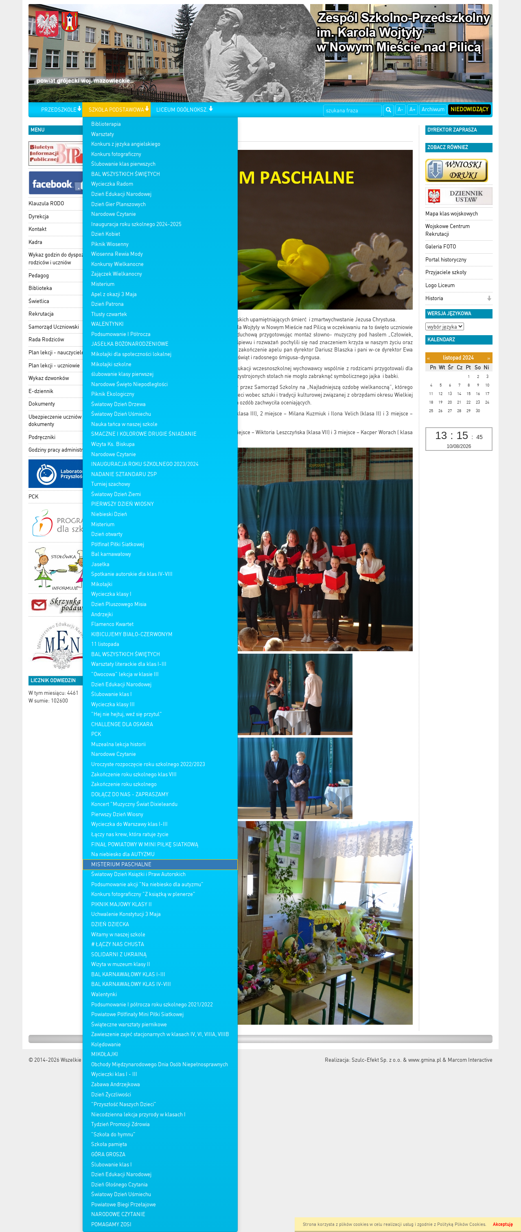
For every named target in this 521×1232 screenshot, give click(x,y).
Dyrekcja (38, 216)
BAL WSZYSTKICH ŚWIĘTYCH (125, 174)
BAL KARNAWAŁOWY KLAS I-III (128, 974)
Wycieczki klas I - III (114, 1074)
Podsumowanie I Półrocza (121, 334)
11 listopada (105, 644)
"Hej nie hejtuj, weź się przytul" (126, 714)
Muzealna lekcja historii (118, 744)
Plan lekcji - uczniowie (54, 365)
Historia (434, 298)
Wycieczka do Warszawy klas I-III (129, 824)
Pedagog (38, 275)
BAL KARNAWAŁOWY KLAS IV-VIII (131, 984)
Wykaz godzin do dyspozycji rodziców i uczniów (59, 259)
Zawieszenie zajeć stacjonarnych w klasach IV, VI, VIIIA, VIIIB (160, 1034)
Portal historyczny (445, 260)
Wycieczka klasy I (111, 594)
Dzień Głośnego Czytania (119, 1184)
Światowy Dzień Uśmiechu (121, 414)
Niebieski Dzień (109, 514)
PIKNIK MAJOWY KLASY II (121, 904)
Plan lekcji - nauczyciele (56, 352)
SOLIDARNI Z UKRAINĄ (119, 954)
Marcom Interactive (470, 1060)
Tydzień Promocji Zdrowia (120, 1124)
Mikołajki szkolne (111, 364)
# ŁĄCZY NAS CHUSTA (117, 944)
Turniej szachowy (110, 484)
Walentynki (104, 994)
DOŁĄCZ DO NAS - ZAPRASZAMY (130, 794)
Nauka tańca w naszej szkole (124, 424)
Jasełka (100, 564)
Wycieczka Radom (112, 184)
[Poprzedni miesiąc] (428, 358)
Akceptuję (503, 1224)
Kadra (35, 242)
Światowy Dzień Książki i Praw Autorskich (138, 874)
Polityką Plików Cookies (461, 1224)
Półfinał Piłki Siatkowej (117, 544)
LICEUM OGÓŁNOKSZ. (182, 110)
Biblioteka (40, 288)
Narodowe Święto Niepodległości (129, 384)
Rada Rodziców (46, 339)
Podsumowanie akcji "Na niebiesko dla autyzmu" (147, 884)
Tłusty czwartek (109, 314)
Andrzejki (102, 614)
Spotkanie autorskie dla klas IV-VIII (132, 574)
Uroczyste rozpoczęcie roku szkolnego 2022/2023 (148, 764)
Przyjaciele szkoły (445, 272)
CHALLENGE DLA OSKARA (122, 724)
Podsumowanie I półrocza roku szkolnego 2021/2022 (152, 1004)
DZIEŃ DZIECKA (110, 924)
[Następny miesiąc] (488, 358)
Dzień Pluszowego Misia (119, 604)
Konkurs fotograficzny (116, 154)
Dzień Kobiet (105, 234)
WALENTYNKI (107, 324)
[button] (79, 109)
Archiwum (433, 109)
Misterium (102, 284)
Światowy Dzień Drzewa (118, 404)
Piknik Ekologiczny (112, 394)
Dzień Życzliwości (111, 1094)
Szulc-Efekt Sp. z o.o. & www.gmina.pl (396, 1060)
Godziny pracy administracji (59, 450)
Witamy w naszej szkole (118, 934)
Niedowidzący (469, 109)
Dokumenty (41, 404)
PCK (96, 734)
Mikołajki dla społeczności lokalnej (131, 354)
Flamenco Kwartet (112, 624)
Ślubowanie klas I (111, 694)
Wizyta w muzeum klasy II (120, 964)
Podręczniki (41, 437)
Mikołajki (101, 584)
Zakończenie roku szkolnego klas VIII (134, 774)
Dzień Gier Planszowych (118, 204)
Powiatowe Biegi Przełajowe (123, 1204)
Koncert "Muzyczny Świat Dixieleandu (134, 804)
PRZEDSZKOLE (59, 110)
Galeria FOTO (440, 247)
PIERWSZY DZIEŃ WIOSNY (122, 504)
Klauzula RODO (46, 203)
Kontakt (37, 229)
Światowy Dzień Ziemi (116, 494)
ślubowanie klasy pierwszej (122, 374)
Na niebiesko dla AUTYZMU (123, 854)
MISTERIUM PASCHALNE (121, 864)
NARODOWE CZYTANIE (118, 1214)
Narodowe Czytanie (113, 214)
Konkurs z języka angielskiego (125, 144)
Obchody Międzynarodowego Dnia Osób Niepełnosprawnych (159, 1064)
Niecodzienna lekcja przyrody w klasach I (138, 1114)
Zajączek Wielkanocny (116, 274)
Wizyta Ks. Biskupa (113, 444)
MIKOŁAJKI (104, 1054)
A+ (412, 109)
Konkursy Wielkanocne (117, 264)
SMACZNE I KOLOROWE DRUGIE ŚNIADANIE (144, 434)
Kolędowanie (106, 1044)
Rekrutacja (41, 314)
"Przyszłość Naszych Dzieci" (123, 1104)
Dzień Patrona (107, 304)
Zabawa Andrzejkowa (115, 1084)
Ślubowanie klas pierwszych (123, 164)
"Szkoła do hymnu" (113, 1134)
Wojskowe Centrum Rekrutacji (447, 230)
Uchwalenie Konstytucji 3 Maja (126, 914)
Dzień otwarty (107, 534)
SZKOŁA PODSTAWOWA (116, 110)
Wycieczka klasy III (113, 704)
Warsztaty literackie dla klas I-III (128, 664)
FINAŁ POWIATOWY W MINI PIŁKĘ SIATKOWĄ (144, 844)
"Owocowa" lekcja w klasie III (125, 674)
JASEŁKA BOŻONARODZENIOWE (130, 344)
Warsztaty (102, 134)
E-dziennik (40, 391)
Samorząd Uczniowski (53, 327)
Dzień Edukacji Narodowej (121, 194)
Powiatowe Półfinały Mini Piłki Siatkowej (137, 1014)
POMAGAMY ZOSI (111, 1224)
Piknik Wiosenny (110, 244)
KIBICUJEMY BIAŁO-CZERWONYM (132, 634)
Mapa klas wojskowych (451, 214)
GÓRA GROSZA (108, 1154)
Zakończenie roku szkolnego (124, 784)
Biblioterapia (106, 124)
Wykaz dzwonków (48, 378)
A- (400, 109)
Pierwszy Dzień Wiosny (117, 814)
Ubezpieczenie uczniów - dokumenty (56, 421)
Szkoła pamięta (109, 1144)
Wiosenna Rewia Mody (117, 254)
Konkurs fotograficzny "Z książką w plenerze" (143, 894)
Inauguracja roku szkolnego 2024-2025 (136, 224)
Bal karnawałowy (111, 554)
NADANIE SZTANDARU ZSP (124, 474)
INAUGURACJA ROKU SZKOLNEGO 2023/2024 (145, 464)
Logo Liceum (440, 285)
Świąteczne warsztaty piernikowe (129, 1024)
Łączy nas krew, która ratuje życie (130, 834)
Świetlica (38, 301)
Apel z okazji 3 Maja (114, 294)
